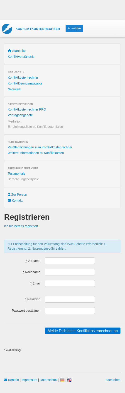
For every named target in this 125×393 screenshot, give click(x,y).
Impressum (29, 380)
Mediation (15, 121)
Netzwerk (14, 89)
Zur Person (17, 194)
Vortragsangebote (20, 115)
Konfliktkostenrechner (23, 77)
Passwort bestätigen (26, 310)
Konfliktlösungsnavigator (25, 83)
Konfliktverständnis (21, 56)
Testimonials (16, 173)
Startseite (17, 51)
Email (35, 283)
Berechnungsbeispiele (23, 179)
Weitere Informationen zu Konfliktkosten (36, 153)
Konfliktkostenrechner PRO (27, 109)
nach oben (113, 380)
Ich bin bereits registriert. (21, 226)
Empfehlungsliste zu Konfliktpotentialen (35, 126)
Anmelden (74, 28)
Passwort (32, 299)
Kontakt (15, 200)
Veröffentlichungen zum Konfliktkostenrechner (40, 147)
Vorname (33, 261)
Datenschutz (48, 380)
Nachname (31, 272)
